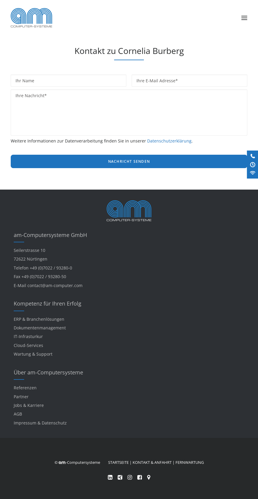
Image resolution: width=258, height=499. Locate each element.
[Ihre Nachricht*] (129, 112)
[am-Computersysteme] (31, 17)
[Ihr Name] (68, 81)
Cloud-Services (28, 345)
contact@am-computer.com (55, 285)
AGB (18, 414)
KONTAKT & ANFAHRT (152, 462)
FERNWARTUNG (189, 462)
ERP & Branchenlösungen (39, 319)
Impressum (25, 423)
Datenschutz (54, 423)
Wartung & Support (33, 354)
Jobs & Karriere (29, 405)
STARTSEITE (118, 462)
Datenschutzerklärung (169, 141)
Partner (21, 396)
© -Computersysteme (77, 462)
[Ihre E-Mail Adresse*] (189, 81)
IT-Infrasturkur (28, 336)
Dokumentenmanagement (40, 328)
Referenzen (25, 387)
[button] (244, 17)
